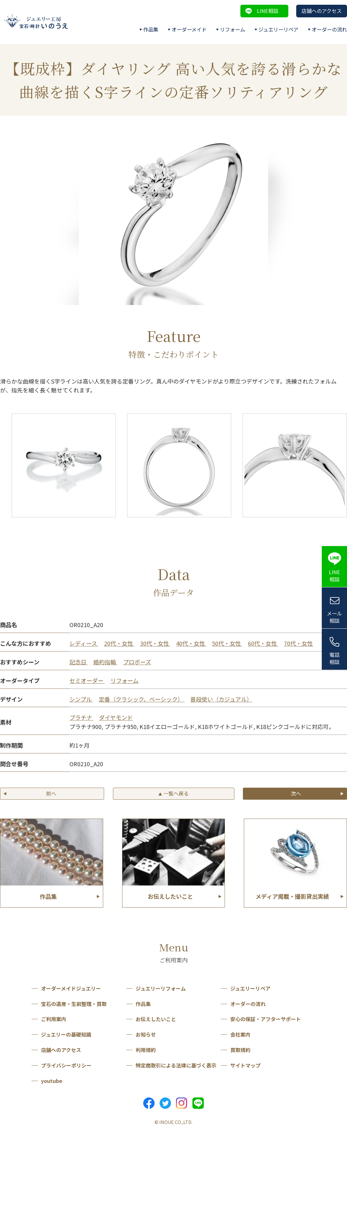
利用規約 (146, 1050)
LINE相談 (267, 11)
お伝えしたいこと (156, 1019)
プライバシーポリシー (66, 1065)
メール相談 (334, 616)
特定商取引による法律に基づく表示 (176, 1065)
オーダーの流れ (329, 29)
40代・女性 (191, 643)
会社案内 (240, 1034)
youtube (51, 1081)
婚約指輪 (105, 662)
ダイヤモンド (116, 717)
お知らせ (146, 1034)
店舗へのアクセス (322, 11)
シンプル (81, 699)
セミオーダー (87, 680)
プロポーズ (137, 662)
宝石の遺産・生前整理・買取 (74, 1004)
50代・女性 (227, 643)
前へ (51, 793)
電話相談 (334, 658)
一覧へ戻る (173, 793)
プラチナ (81, 717)
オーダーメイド (189, 29)
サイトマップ (245, 1065)
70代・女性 (298, 643)
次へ (296, 793)
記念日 (78, 662)
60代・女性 (263, 643)
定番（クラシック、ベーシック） (142, 699)
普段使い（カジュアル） (221, 699)
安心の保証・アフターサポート (265, 1019)
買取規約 (240, 1050)
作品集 (150, 29)
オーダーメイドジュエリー (71, 988)
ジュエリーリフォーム (161, 988)
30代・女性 (155, 643)
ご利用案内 (53, 1019)
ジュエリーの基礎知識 (66, 1034)
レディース (83, 643)
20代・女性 (119, 643)
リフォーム (232, 29)
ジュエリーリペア (278, 29)
